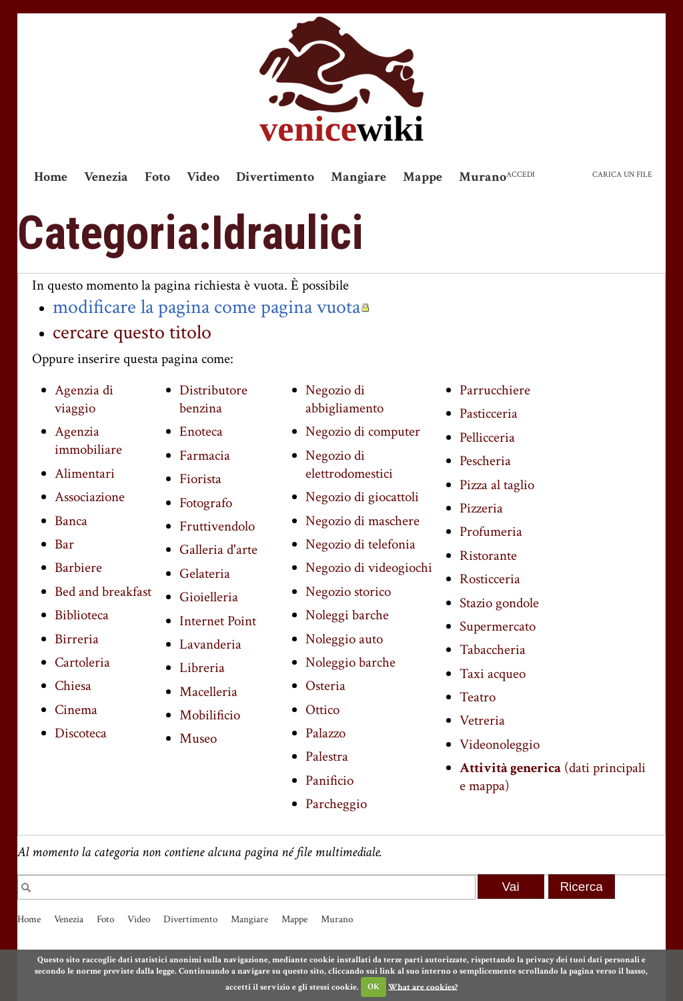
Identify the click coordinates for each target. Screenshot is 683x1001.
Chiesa (73, 686)
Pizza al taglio (497, 485)
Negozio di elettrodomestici (349, 464)
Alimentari (85, 473)
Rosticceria (490, 579)
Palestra (326, 756)
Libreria (202, 668)
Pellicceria (487, 437)
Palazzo (325, 733)
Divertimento (275, 177)
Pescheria (485, 461)
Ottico (322, 710)
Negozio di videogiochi (368, 568)
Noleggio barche (350, 662)
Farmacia (204, 455)
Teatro (478, 697)
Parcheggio (336, 804)
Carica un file (622, 175)
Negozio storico (348, 592)
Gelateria (204, 574)
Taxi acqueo (493, 674)
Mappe (422, 177)
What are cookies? (423, 986)
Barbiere (78, 568)
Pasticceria (489, 413)
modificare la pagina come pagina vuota (206, 307)
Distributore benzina (213, 399)
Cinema (76, 710)
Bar (64, 544)
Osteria (325, 686)
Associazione (90, 497)
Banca (71, 521)
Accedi (520, 175)
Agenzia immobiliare (88, 440)
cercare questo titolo (132, 332)
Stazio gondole (499, 603)
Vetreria (482, 720)
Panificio (329, 780)
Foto (157, 177)
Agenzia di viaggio (84, 399)
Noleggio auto (344, 639)
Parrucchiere (495, 390)
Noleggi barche (347, 615)
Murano (482, 177)
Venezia (106, 177)
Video (203, 177)
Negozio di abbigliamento (344, 399)
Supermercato (498, 626)
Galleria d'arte (218, 550)
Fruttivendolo (217, 526)
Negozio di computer (362, 431)
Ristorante (488, 556)
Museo (198, 738)
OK (374, 986)
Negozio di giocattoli (362, 497)
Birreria (77, 639)
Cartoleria (82, 662)
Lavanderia (210, 644)
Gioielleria (208, 597)
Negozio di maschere (362, 521)
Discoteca (81, 733)
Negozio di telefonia (360, 544)
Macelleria (208, 692)
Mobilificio (209, 715)
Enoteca (201, 431)
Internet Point (217, 621)
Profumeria (491, 532)
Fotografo (205, 503)
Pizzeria (481, 508)
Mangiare (358, 177)
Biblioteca (82, 615)
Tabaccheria (493, 650)
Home (50, 177)
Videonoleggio (500, 744)
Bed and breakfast (103, 592)
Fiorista (200, 479)
